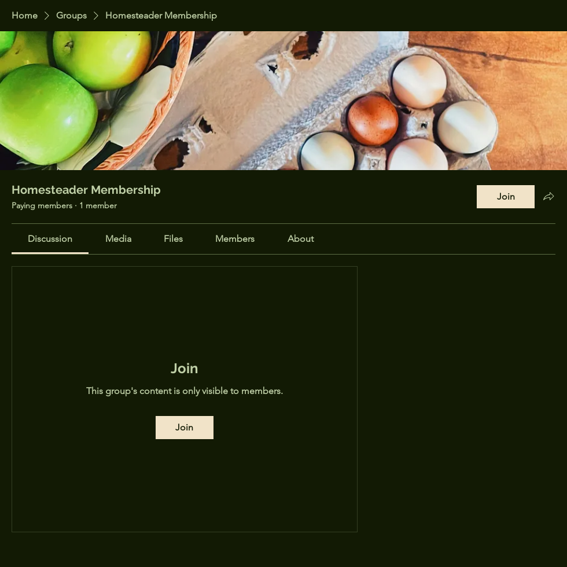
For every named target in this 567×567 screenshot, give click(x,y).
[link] (50, 238)
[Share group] (548, 196)
